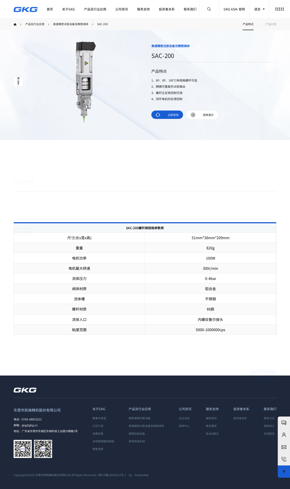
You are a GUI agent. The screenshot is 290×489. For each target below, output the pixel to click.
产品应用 (271, 24)
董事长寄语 (99, 418)
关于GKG (68, 9)
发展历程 (97, 433)
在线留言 (269, 433)
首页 (50, 9)
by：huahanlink (138, 475)
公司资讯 (121, 9)
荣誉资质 (97, 449)
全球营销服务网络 (103, 441)
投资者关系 (167, 9)
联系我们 (190, 9)
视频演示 (202, 115)
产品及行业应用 (95, 9)
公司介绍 (97, 426)
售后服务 (211, 426)
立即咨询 (167, 115)
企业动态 (184, 418)
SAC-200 (102, 24)
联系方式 (269, 418)
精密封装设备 (137, 433)
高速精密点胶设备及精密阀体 (70, 24)
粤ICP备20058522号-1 (112, 475)
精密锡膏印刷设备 (139, 418)
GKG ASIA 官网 (234, 9)
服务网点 (211, 418)
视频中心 (184, 426)
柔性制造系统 (137, 441)
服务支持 (143, 9)
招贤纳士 (269, 426)
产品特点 (248, 24)
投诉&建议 (212, 433)
